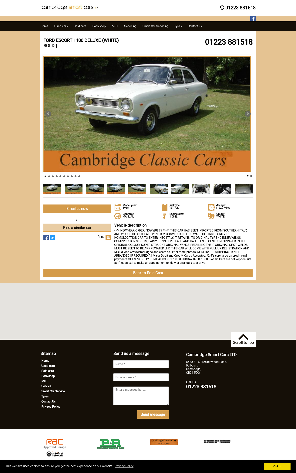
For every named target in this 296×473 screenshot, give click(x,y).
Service (46, 386)
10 (79, 176)
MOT (44, 381)
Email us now (77, 208)
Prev (48, 114)
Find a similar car (77, 227)
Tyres (45, 396)
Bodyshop (48, 376)
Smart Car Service (53, 391)
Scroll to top (243, 339)
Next (248, 114)
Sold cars (47, 371)
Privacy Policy (50, 406)
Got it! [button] (277, 466)
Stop (251, 176)
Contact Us (48, 401)
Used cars (48, 366)
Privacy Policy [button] (124, 466)
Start (248, 176)
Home (45, 361)
